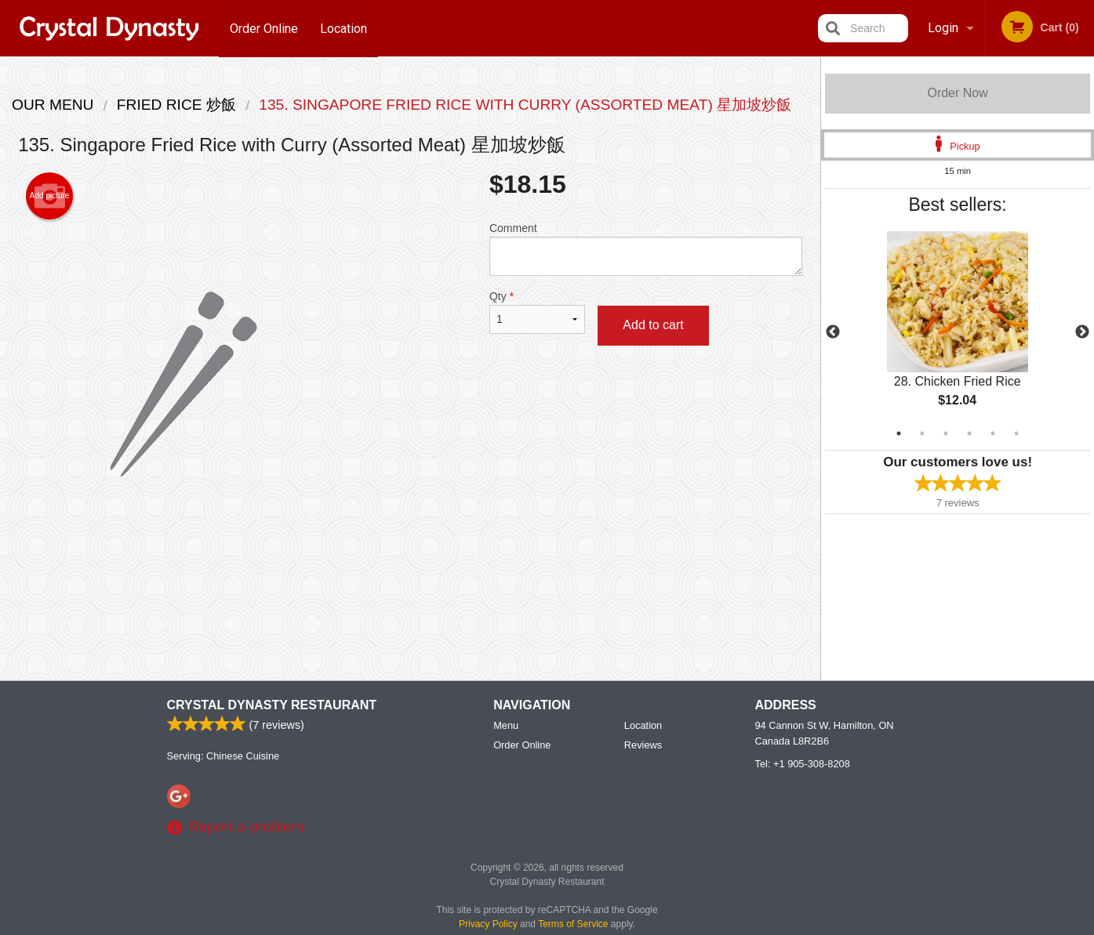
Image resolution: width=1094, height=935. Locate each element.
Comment (645, 249)
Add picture (50, 195)
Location (344, 27)
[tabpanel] (957, 332)
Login (943, 27)
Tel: (802, 764)
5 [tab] (993, 433)
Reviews (643, 746)
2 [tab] (922, 433)
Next (1082, 332)
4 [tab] (969, 433)
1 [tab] (899, 433)
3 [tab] (946, 433)
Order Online (264, 27)
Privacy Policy (488, 924)
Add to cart (653, 325)
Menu (505, 726)
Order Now (957, 93)
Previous (833, 332)
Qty (537, 312)
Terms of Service (573, 924)
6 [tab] (1016, 433)
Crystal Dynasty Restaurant (272, 705)
